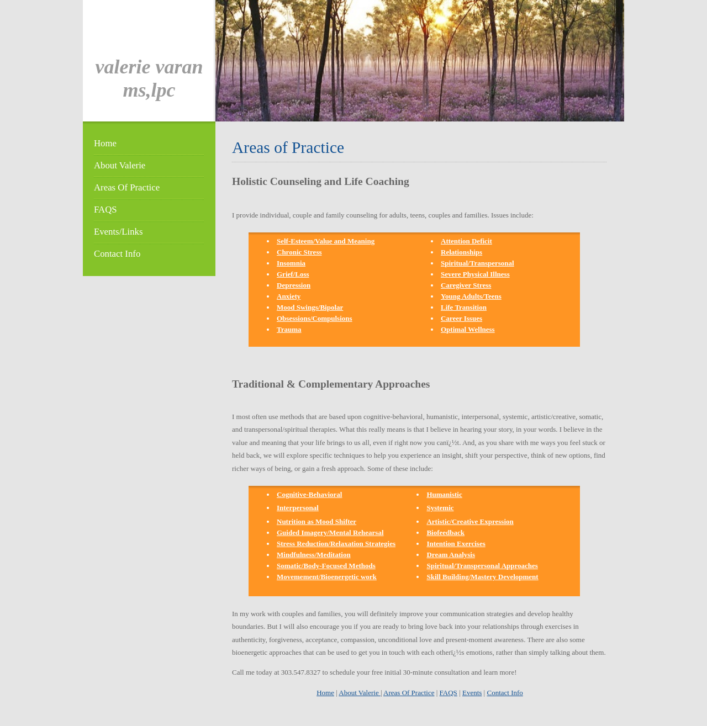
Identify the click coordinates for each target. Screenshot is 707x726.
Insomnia (291, 263)
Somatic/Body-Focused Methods (326, 565)
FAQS (105, 209)
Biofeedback (445, 532)
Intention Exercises (455, 543)
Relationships (461, 252)
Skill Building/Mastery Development (482, 577)
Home (105, 143)
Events (472, 692)
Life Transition (464, 307)
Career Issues (461, 318)
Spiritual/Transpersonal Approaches (481, 565)
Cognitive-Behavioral (309, 494)
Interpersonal (298, 508)
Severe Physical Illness (475, 274)
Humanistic (444, 494)
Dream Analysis (450, 554)
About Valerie (119, 165)
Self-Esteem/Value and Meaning (325, 241)
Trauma (289, 329)
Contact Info (117, 253)
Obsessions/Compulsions (314, 318)
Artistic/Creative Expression (469, 521)
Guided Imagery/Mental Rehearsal (330, 532)
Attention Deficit (466, 241)
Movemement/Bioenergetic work (327, 577)
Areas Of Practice (127, 187)
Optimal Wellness (468, 329)
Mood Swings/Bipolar (310, 307)
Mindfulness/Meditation (314, 554)
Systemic (439, 508)
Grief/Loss (293, 274)
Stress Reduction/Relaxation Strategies (336, 543)
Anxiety (288, 296)
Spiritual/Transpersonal (477, 263)
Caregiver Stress (466, 285)
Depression (293, 285)
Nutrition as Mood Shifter (316, 521)
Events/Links (118, 231)
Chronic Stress (299, 252)
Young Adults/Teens (471, 296)
